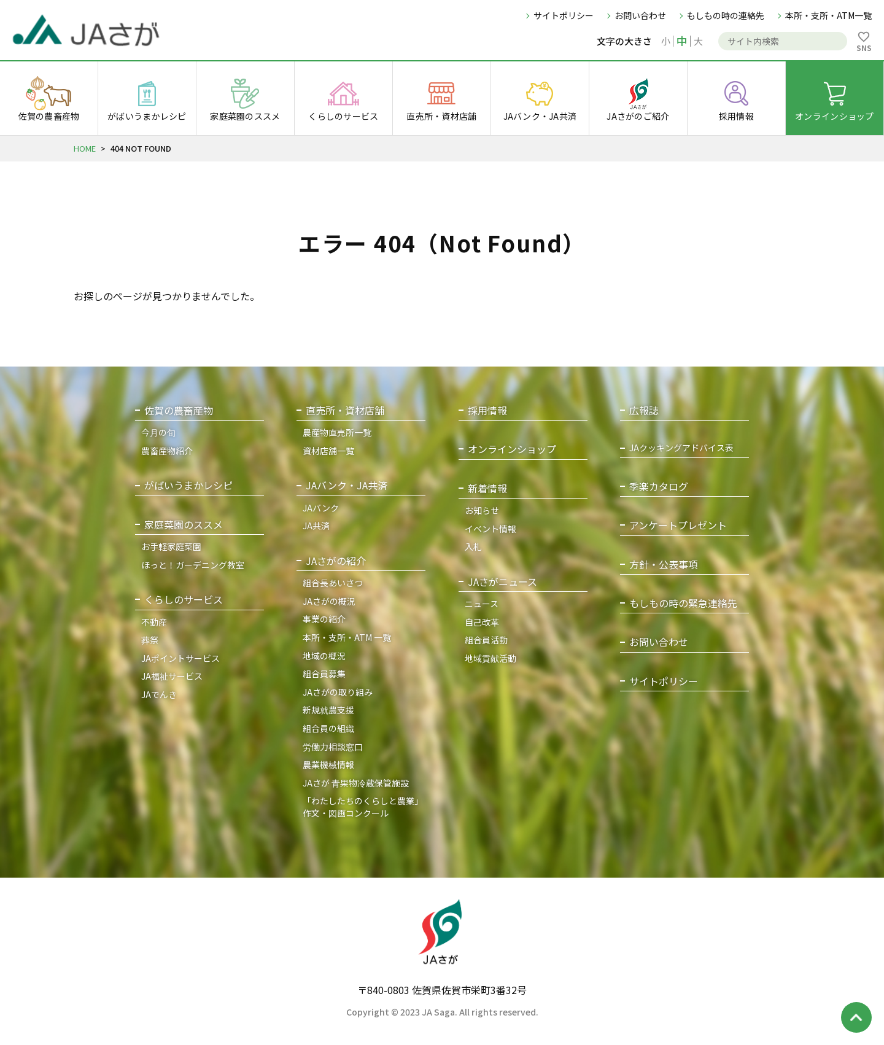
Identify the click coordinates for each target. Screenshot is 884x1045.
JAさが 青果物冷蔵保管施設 (356, 783)
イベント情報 (490, 528)
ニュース (481, 603)
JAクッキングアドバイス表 (681, 448)
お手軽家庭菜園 (171, 546)
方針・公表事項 (663, 564)
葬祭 (149, 640)
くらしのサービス (183, 599)
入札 (473, 546)
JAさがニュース (502, 582)
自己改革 (482, 622)
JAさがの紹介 (336, 561)
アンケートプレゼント (678, 525)
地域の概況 (324, 656)
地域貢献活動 (490, 658)
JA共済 (316, 525)
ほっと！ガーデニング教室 (192, 565)
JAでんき (159, 694)
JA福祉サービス (172, 676)
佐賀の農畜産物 (178, 410)
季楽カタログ (658, 487)
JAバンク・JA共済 (346, 485)
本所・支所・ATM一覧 (828, 15)
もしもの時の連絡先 (725, 15)
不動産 (154, 622)
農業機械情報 (328, 764)
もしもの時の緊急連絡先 (683, 603)
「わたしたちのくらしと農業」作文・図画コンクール (363, 806)
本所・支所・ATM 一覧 (347, 637)
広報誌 (644, 410)
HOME (85, 148)
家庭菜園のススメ (183, 525)
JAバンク (321, 508)
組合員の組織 (328, 728)
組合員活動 (486, 640)
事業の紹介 (324, 619)
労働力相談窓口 (333, 746)
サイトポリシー (563, 15)
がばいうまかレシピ (188, 485)
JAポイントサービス (180, 658)
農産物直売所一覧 (337, 432)
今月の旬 (158, 432)
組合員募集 (324, 673)
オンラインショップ (512, 449)
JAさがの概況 (329, 601)
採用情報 (487, 410)
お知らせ (482, 510)
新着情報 (487, 488)
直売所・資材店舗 (345, 410)
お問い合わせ (640, 15)
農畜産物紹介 (167, 451)
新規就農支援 (328, 710)
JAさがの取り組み (338, 692)
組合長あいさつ (333, 583)
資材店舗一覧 (328, 451)
